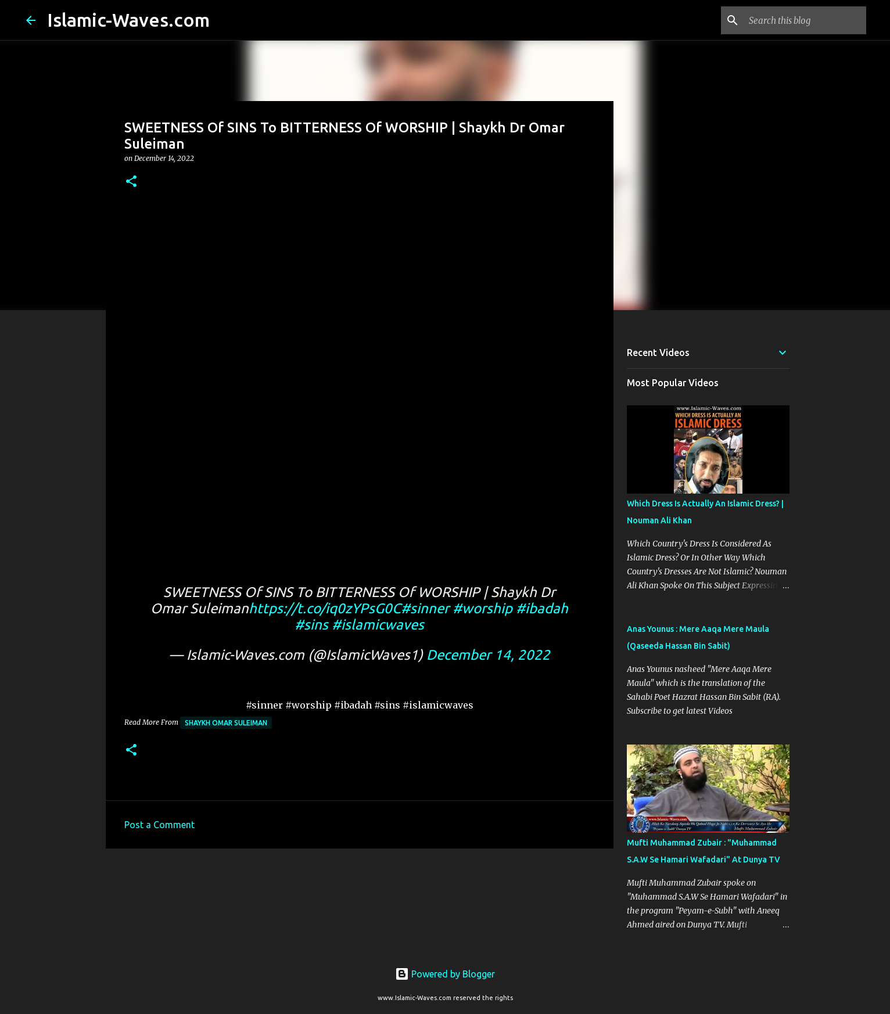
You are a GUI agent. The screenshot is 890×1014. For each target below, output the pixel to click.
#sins (311, 624)
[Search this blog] (805, 20)
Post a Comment (159, 824)
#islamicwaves (378, 624)
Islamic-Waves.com (128, 19)
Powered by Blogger (445, 974)
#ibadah (542, 608)
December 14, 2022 (488, 655)
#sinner (425, 608)
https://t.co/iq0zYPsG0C (325, 608)
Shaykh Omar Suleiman (226, 723)
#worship (482, 608)
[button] (131, 182)
